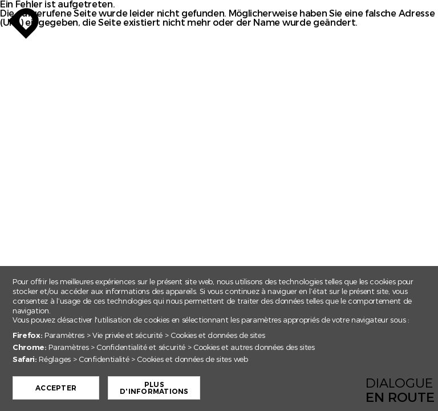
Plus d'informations (178, 388)
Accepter (80, 388)
